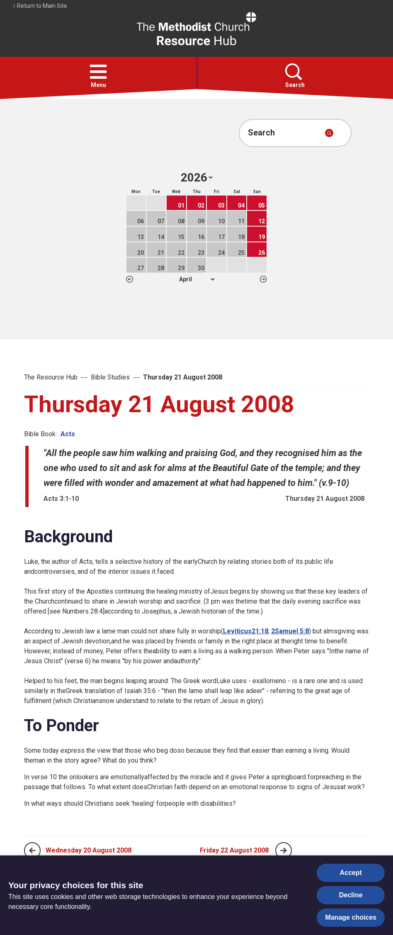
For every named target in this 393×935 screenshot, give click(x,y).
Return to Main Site (39, 5)
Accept (351, 872)
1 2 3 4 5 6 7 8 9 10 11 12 (196, 279)
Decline (351, 895)
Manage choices (350, 917)
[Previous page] (32, 850)
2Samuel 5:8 (290, 631)
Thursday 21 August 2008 (182, 377)
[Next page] (283, 850)
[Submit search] (329, 133)
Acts (68, 434)
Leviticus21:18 (245, 631)
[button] (98, 71)
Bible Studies (110, 377)
